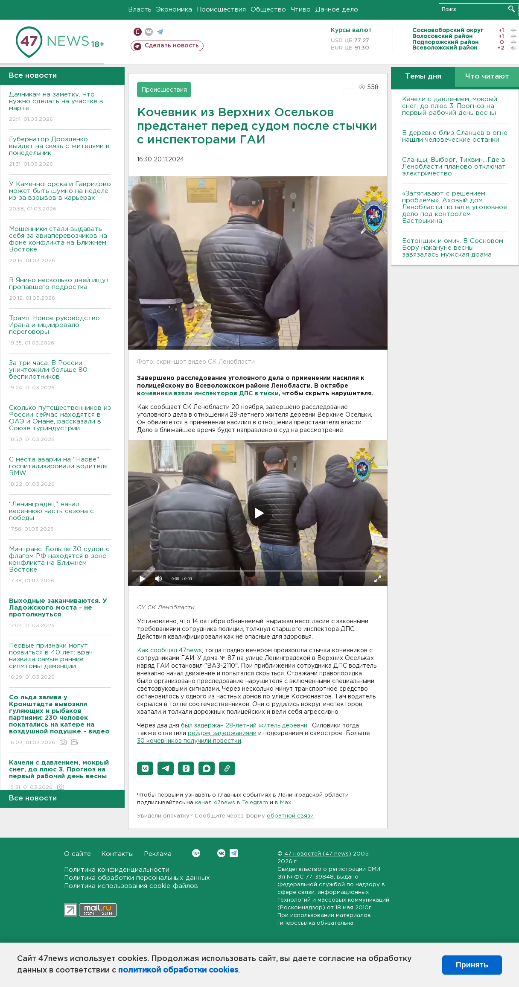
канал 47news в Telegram (231, 802)
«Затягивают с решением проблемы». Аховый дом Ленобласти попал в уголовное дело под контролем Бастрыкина (454, 207)
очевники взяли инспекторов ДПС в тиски (210, 393)
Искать (511, 9)
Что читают (487, 76)
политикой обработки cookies (178, 970)
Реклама (158, 854)
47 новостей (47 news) (317, 854)
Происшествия (221, 9)
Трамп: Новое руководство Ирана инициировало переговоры (60, 331)
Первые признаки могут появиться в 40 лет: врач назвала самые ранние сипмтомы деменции (60, 662)
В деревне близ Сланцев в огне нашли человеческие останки (454, 136)
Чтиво (301, 9)
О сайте (77, 854)
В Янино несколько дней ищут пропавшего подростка (60, 289)
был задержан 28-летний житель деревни (244, 725)
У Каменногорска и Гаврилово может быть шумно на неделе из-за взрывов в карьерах (60, 197)
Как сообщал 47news (169, 650)
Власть (140, 9)
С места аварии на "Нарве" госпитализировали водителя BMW (60, 472)
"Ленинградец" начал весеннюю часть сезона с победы (60, 517)
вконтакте (149, 32)
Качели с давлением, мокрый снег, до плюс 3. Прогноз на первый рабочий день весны (449, 106)
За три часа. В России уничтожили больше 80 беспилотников (60, 375)
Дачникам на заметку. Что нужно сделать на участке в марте (60, 107)
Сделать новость (172, 45)
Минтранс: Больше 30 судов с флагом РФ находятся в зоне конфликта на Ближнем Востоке (60, 565)
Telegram (234, 853)
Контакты (117, 854)
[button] (145, 768)
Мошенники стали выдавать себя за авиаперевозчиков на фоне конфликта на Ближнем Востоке (60, 245)
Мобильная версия (138, 32)
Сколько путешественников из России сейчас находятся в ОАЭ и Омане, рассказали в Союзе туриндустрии (60, 424)
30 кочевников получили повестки (189, 741)
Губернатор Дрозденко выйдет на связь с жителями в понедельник (60, 152)
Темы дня (423, 76)
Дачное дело (336, 9)
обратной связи (290, 816)
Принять (472, 965)
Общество (268, 9)
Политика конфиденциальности (116, 870)
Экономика (174, 9)
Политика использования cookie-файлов (131, 886)
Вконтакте (196, 853)
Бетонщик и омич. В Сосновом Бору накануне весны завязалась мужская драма (452, 247)
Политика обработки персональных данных (137, 878)
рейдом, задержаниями (222, 733)
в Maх (283, 802)
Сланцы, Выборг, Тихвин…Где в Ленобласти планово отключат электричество (454, 166)
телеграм (160, 32)
